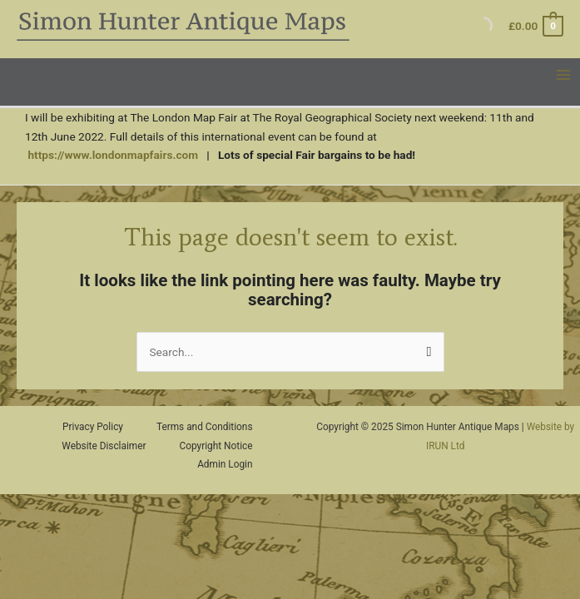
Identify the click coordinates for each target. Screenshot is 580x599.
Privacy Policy (92, 427)
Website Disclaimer (104, 446)
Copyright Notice (216, 446)
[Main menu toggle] (564, 75)
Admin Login (224, 464)
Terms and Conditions (204, 427)
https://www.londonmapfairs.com (112, 154)
